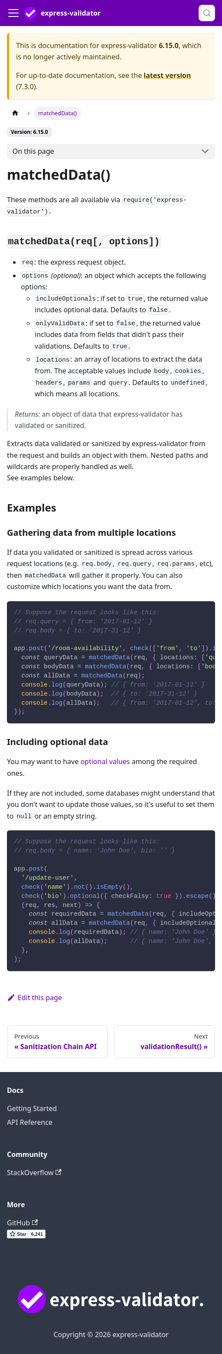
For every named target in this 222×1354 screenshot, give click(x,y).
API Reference (29, 1122)
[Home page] (15, 113)
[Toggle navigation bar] (13, 12)
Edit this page (34, 997)
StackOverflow (34, 1172)
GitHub (22, 1223)
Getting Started (32, 1108)
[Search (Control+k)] (207, 13)
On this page (33, 151)
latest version (167, 75)
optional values (105, 761)
